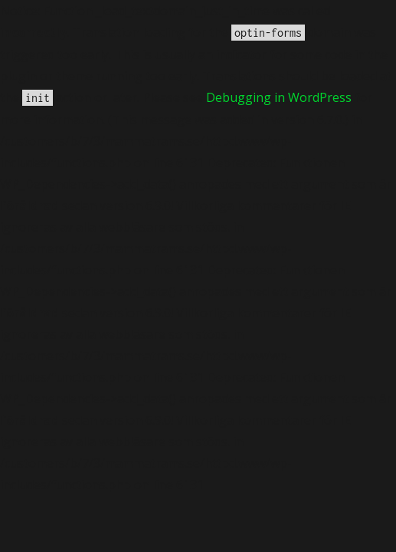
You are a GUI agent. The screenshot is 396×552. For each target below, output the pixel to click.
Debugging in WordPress (279, 97)
